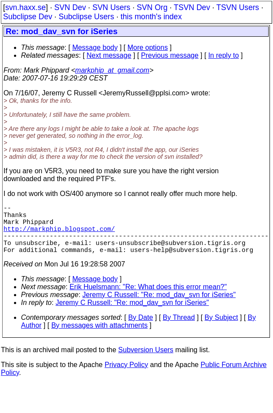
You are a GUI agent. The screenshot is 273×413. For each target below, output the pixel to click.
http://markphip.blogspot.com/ (59, 235)
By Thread (179, 329)
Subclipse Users (86, 16)
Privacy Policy (126, 377)
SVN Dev (70, 7)
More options (148, 47)
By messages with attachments (99, 337)
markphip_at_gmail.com (112, 70)
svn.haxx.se (25, 7)
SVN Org (152, 7)
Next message (108, 55)
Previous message (170, 55)
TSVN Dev (192, 7)
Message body (94, 47)
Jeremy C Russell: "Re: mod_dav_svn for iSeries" (159, 307)
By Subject (221, 329)
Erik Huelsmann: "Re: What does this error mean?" (148, 299)
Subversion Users (145, 362)
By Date (140, 329)
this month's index (151, 16)
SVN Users (111, 7)
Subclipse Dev (27, 16)
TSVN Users (237, 7)
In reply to (223, 55)
